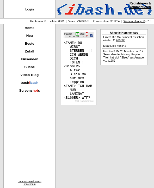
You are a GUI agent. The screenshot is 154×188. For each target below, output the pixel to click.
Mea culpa (114, 45)
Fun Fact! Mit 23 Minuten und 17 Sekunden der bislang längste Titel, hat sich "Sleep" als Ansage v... (123, 56)
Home (29, 28)
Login (29, 9)
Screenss (29, 90)
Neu (29, 36)
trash (29, 83)
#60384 (68, 34)
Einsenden (29, 59)
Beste (29, 43)
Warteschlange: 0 (134, 21)
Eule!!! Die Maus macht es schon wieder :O (123, 39)
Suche (29, 67)
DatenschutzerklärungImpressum (29, 182)
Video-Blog (29, 75)
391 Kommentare (84, 112)
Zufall (29, 51)
